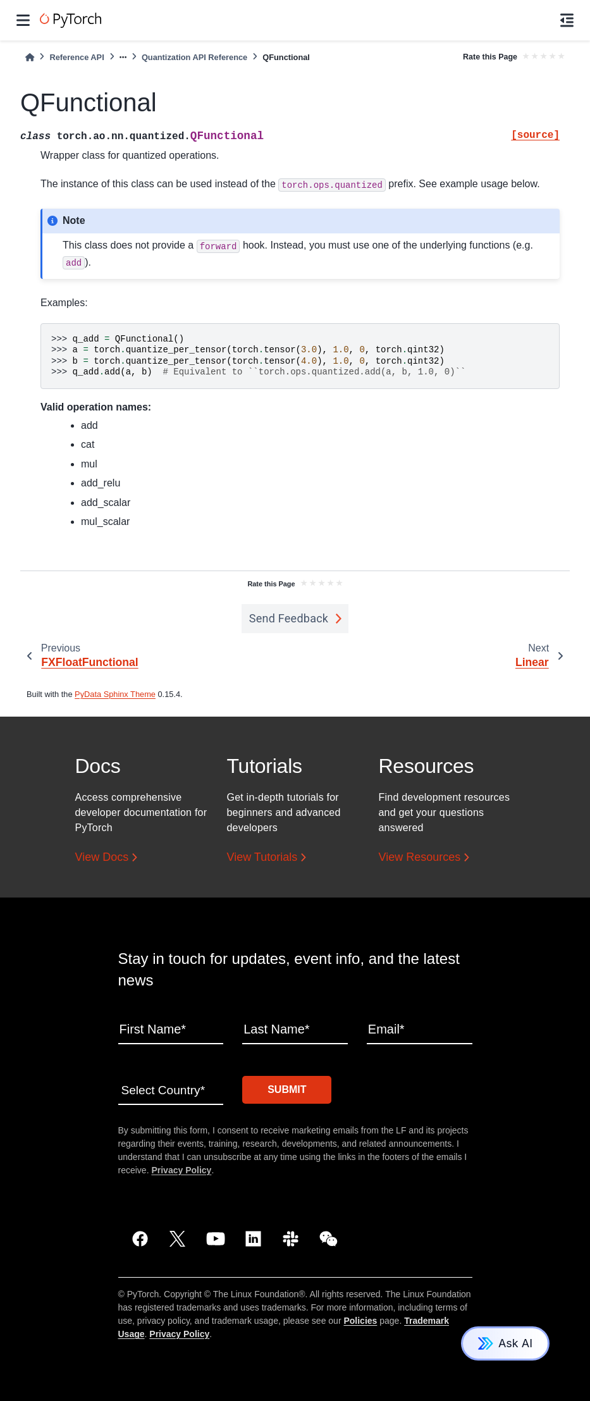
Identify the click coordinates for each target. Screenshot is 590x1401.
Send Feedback (289, 618)
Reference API (76, 57)
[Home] (29, 57)
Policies (360, 1319)
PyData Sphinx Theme (115, 694)
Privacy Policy (181, 1168)
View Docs (102, 857)
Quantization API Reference (194, 57)
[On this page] (567, 20)
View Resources (420, 857)
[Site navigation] (23, 20)
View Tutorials (262, 857)
